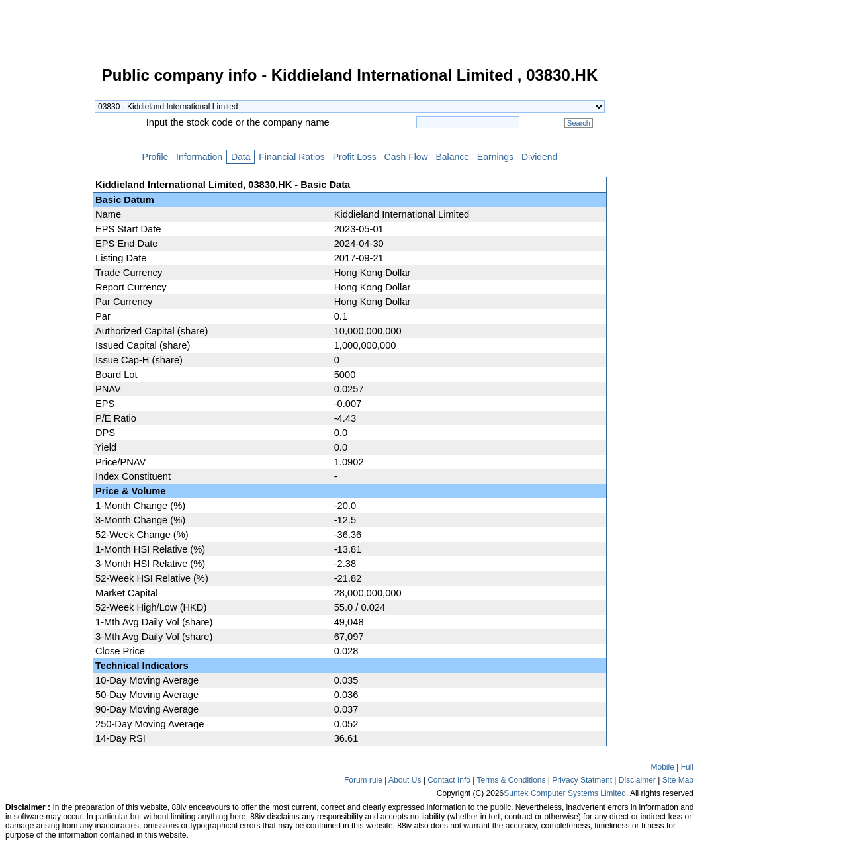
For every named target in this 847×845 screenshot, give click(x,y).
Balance (452, 157)
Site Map (677, 780)
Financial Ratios (291, 157)
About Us (404, 780)
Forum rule (363, 780)
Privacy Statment (582, 780)
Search (578, 123)
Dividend (539, 157)
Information (199, 157)
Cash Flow (406, 157)
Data (240, 157)
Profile (155, 157)
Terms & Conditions (510, 780)
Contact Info (448, 780)
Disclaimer (637, 780)
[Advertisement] (46, 267)
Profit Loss (354, 157)
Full (687, 767)
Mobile (662, 767)
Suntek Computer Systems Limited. (566, 793)
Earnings (495, 157)
